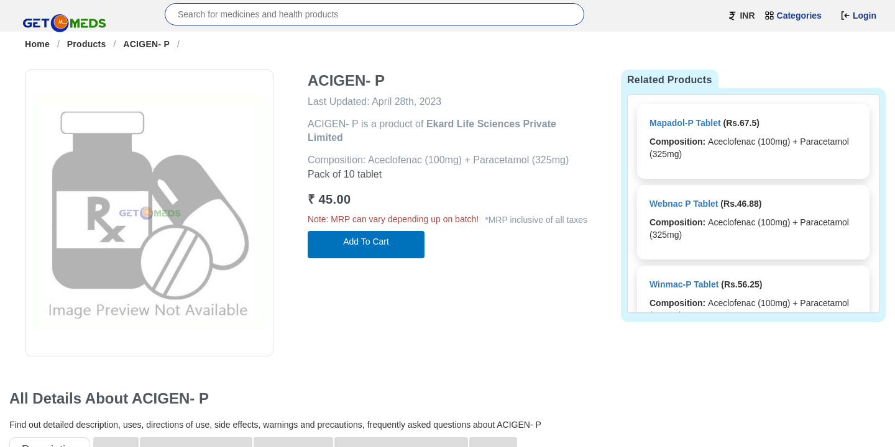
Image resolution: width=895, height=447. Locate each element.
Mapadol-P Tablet (685, 123)
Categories (793, 15)
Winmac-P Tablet (683, 284)
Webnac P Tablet (683, 204)
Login (858, 15)
